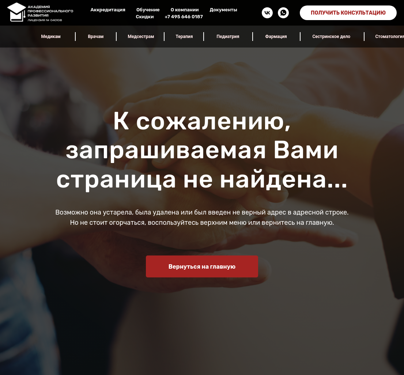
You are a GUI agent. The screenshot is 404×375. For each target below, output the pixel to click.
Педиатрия (228, 36)
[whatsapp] (283, 12)
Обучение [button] (148, 9)
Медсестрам (141, 36)
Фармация (276, 36)
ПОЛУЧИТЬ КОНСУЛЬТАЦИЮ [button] (348, 13)
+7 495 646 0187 (184, 16)
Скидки (145, 16)
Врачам (96, 36)
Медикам (51, 36)
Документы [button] (223, 9)
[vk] (267, 12)
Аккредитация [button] (107, 9)
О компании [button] (185, 9)
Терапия (184, 36)
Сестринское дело (332, 36)
